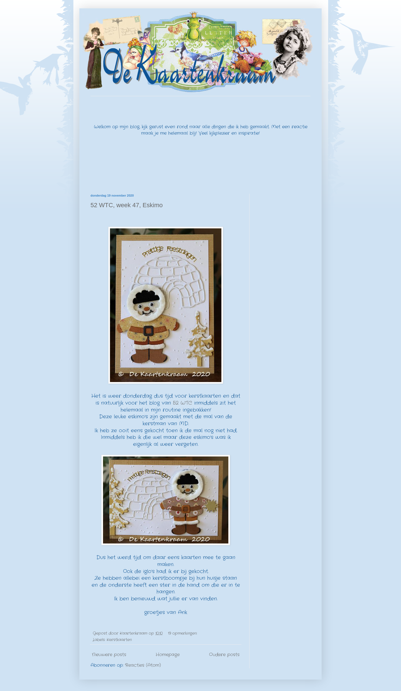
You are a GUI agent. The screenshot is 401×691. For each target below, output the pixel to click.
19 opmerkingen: (183, 633)
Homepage (168, 654)
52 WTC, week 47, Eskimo (127, 205)
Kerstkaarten (119, 639)
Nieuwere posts (109, 654)
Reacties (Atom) (143, 665)
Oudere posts (224, 654)
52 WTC (182, 403)
